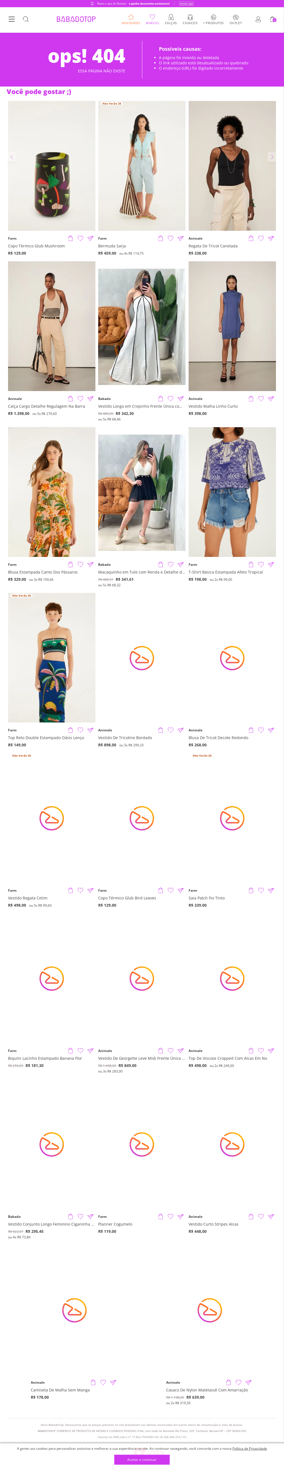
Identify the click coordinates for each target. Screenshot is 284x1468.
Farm (12, 238)
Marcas (152, 23)
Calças (171, 23)
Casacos (190, 23)
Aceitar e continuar (142, 1459)
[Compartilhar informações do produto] (90, 239)
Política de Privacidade (249, 1448)
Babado (104, 398)
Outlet (236, 23)
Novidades (131, 23)
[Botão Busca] (26, 20)
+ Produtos (213, 23)
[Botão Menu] (12, 20)
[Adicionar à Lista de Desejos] (80, 239)
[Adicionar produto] (70, 239)
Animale (195, 238)
